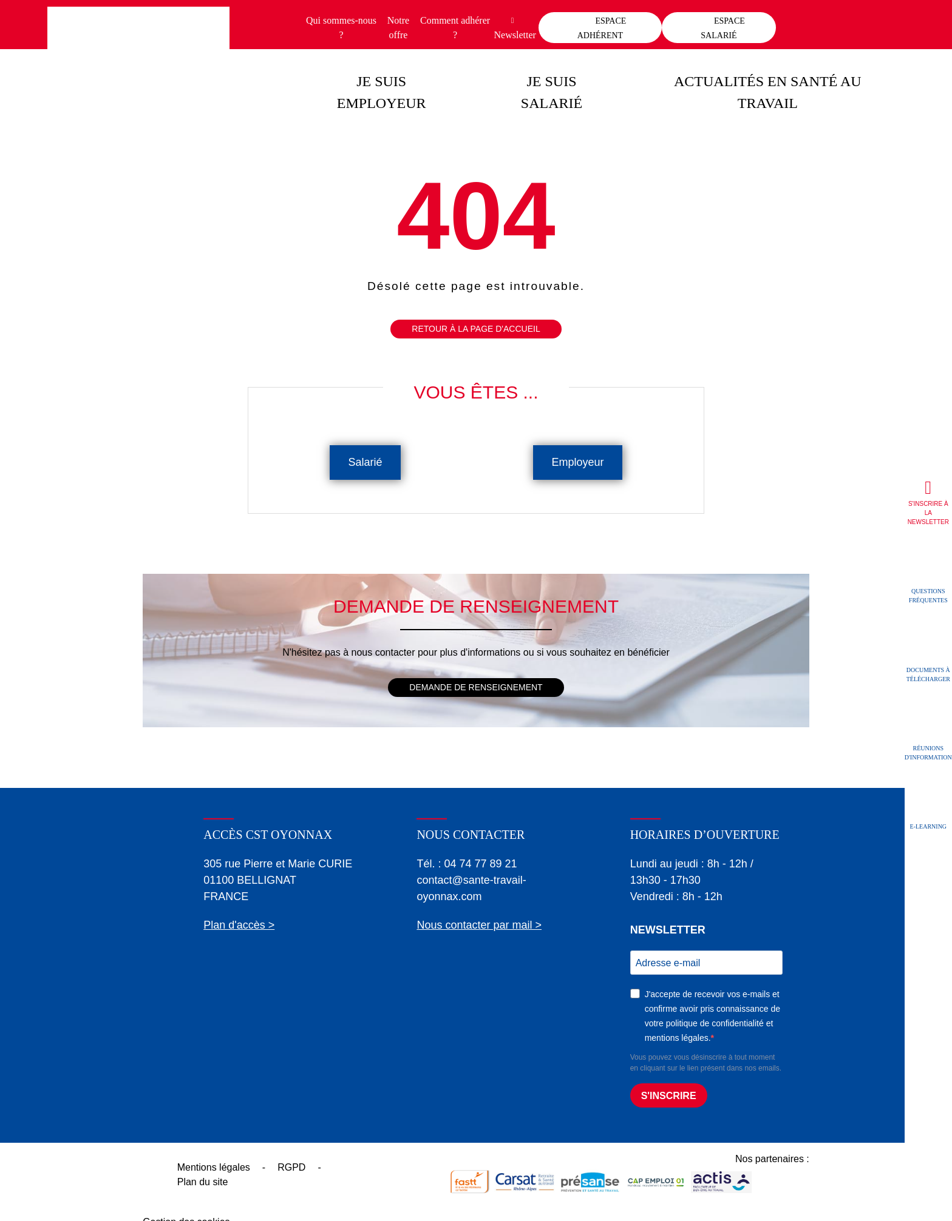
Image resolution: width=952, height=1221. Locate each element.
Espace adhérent (602, 28)
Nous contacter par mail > (479, 925)
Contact (833, 21)
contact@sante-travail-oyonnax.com (471, 888)
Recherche (889, 21)
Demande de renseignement (475, 687)
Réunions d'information (928, 752)
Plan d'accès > (238, 925)
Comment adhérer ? (455, 27)
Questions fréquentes (928, 596)
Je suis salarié (551, 92)
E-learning (928, 825)
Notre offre (398, 27)
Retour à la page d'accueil (476, 329)
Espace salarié (722, 28)
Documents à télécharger (928, 674)
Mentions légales (213, 1167)
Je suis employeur (381, 92)
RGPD (291, 1167)
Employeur (577, 462)
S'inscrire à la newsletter (928, 512)
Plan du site (202, 1182)
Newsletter (515, 35)
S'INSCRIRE (668, 1096)
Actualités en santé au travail (768, 92)
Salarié (365, 462)
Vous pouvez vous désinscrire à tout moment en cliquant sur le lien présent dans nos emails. (705, 1062)
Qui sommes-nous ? (341, 27)
